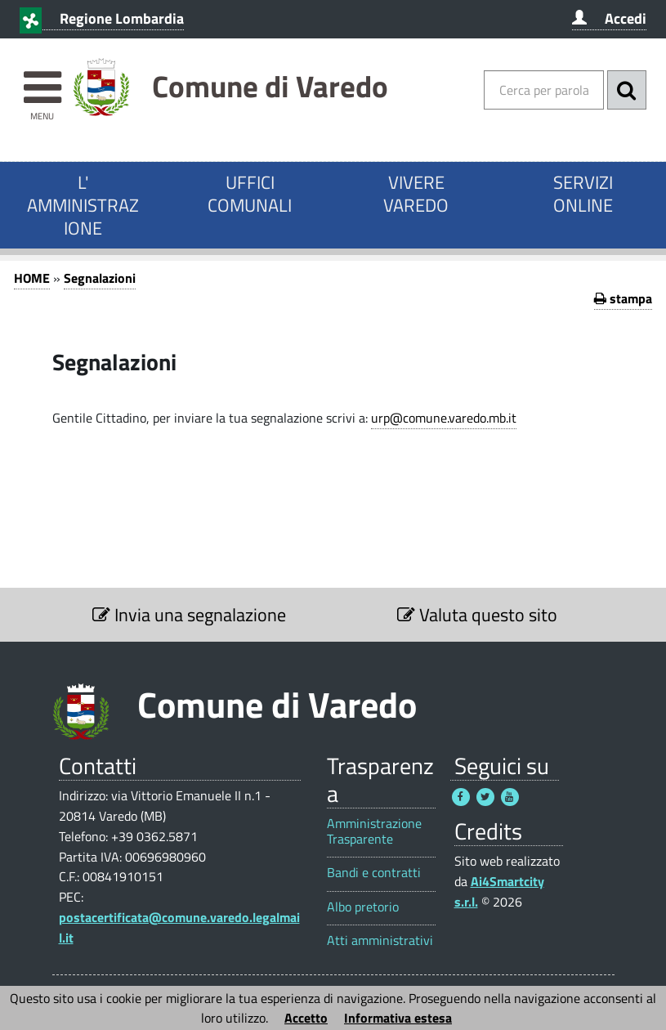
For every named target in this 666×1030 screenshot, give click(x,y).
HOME (32, 278)
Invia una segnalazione (189, 615)
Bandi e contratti (374, 872)
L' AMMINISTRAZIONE (83, 205)
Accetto (306, 1018)
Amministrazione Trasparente (374, 831)
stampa (623, 298)
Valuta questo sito (477, 615)
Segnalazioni (100, 278)
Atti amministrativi (380, 940)
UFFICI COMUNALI (250, 193)
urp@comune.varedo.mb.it (443, 418)
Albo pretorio (363, 907)
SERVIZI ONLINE (583, 193)
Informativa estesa (398, 1018)
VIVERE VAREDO (416, 193)
